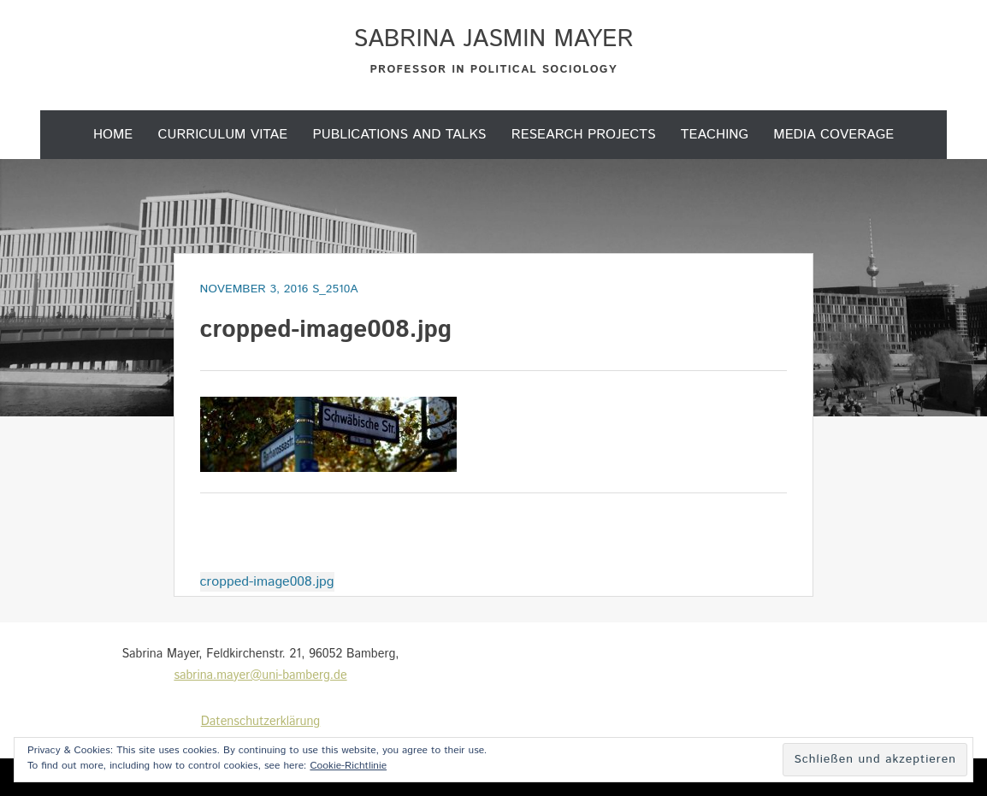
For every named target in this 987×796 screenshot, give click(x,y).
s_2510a (335, 289)
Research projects (583, 134)
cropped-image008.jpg (267, 582)
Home (113, 134)
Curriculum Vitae (223, 134)
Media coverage (833, 134)
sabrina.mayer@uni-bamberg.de (260, 675)
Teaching (714, 134)
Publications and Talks (399, 134)
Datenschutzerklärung (260, 721)
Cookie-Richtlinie (348, 765)
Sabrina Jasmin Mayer (493, 39)
